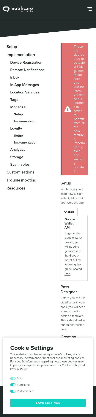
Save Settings (48, 403)
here (67, 273)
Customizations (20, 172)
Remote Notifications (27, 70)
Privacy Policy (18, 369)
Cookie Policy (70, 365)
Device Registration (26, 62)
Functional (23, 385)
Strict (20, 378)
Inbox (14, 77)
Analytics (17, 149)
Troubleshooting (21, 180)
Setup (12, 46)
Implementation (21, 54)
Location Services (24, 92)
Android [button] (69, 212)
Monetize (18, 107)
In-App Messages (24, 85)
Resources (16, 188)
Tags (14, 100)
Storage (16, 157)
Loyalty (16, 128)
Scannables (19, 164)
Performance (25, 391)
